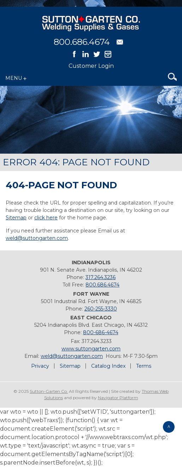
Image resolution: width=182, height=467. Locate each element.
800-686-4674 (100, 332)
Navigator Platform (118, 397)
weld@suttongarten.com (37, 238)
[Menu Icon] (17, 78)
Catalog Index (108, 366)
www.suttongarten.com (91, 348)
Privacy (40, 366)
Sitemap (16, 217)
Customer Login (91, 66)
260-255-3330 (100, 309)
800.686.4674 (82, 42)
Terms (143, 366)
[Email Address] (120, 42)
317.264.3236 (101, 277)
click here (46, 217)
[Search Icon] (172, 78)
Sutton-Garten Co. (49, 391)
